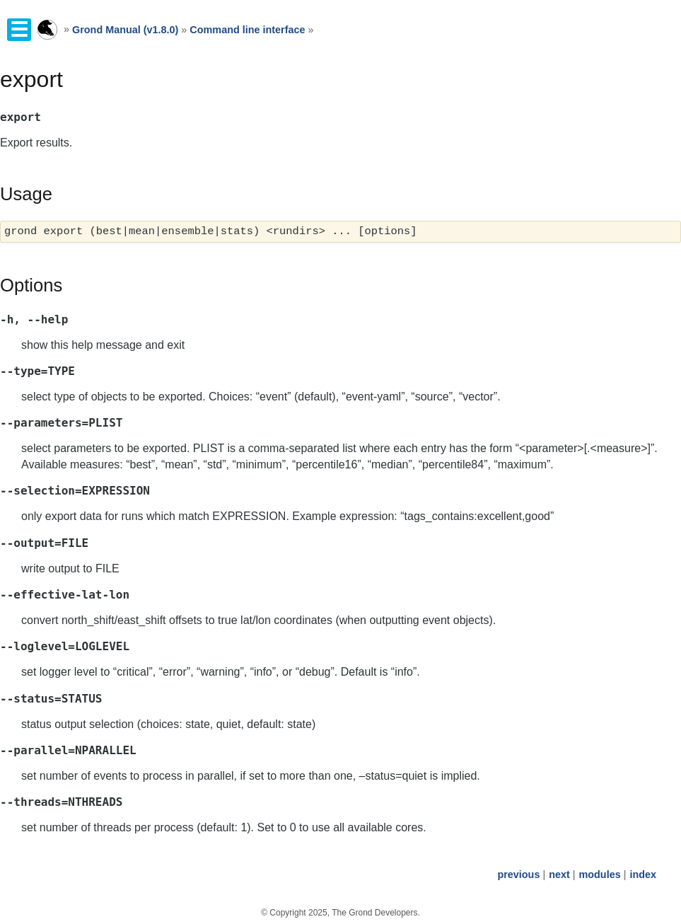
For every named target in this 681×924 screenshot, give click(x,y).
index (642, 874)
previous (518, 874)
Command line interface (247, 29)
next (559, 874)
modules (599, 874)
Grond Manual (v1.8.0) (125, 29)
